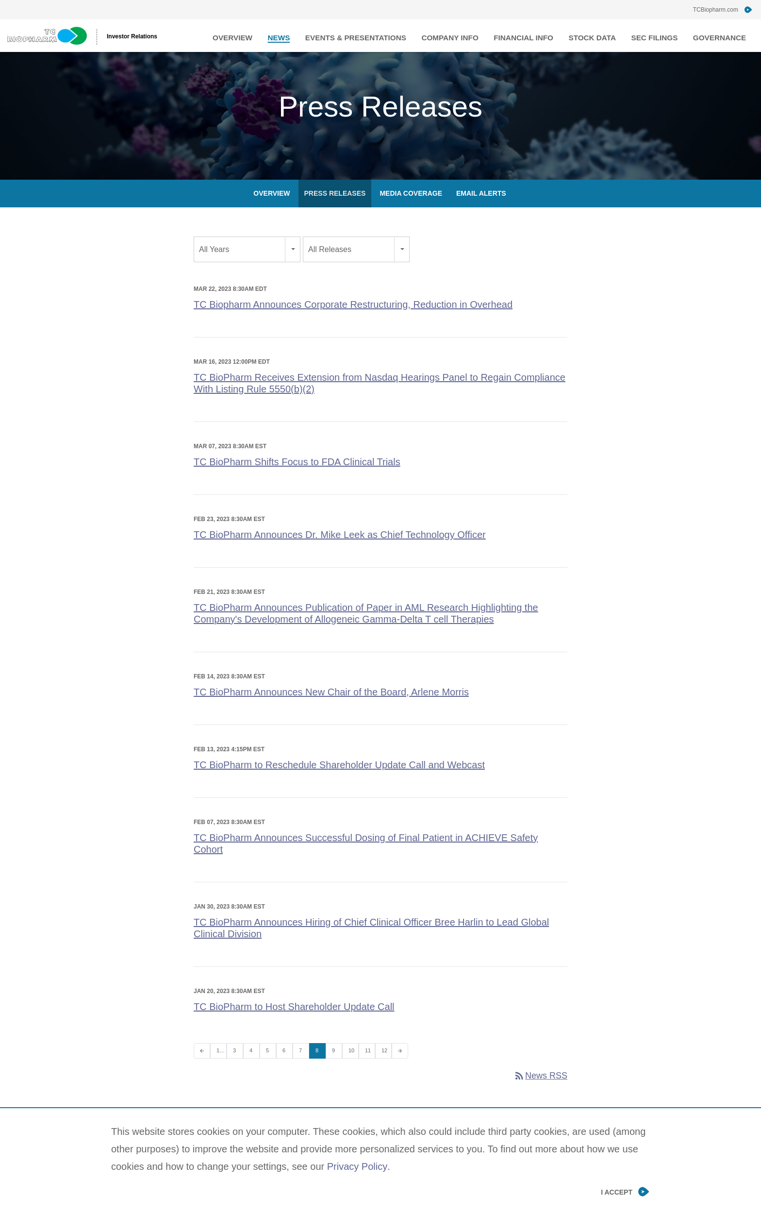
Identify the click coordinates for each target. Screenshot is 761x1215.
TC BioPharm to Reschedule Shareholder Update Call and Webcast (339, 782)
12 (384, 1068)
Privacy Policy (357, 1166)
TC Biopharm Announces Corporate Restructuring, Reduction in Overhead (353, 322)
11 (368, 1068)
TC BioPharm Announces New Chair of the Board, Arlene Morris (331, 710)
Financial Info (540, 35)
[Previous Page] (202, 1069)
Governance (722, 35)
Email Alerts (481, 211)
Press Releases (335, 211)
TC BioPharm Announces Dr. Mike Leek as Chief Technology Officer (340, 552)
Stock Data (604, 35)
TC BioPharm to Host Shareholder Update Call (294, 1024)
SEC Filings (662, 35)
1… (220, 1068)
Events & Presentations (385, 35)
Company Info (473, 35)
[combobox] (247, 267)
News (314, 35)
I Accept (616, 1192)
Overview (271, 35)
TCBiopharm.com (715, 9)
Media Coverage (411, 211)
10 (351, 1068)
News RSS (540, 1093)
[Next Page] (400, 1069)
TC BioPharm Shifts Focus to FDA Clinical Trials (297, 479)
